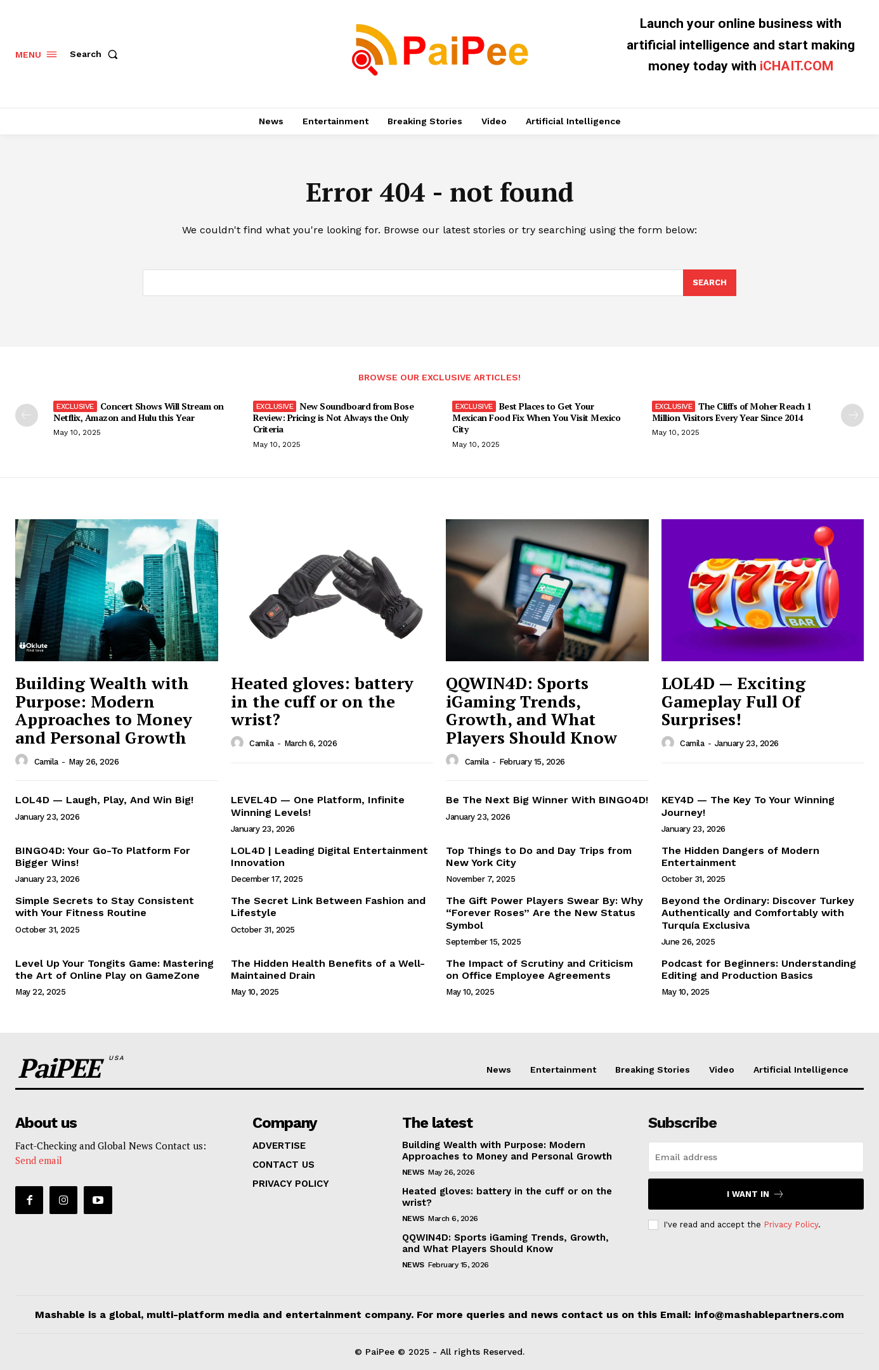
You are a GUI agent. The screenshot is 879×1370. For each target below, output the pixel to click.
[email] (756, 1157)
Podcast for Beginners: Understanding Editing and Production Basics (758, 969)
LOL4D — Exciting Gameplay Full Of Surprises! (733, 701)
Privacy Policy (791, 1224)
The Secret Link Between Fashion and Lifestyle (328, 907)
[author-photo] (23, 761)
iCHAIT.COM (796, 66)
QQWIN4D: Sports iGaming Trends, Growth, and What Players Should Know (531, 711)
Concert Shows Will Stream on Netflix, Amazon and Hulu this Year (138, 411)
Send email (38, 1160)
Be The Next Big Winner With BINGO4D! (547, 800)
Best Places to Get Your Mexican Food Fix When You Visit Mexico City (536, 417)
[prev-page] (26, 415)
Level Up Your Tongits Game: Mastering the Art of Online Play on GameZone (114, 969)
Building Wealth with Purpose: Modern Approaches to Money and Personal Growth (103, 711)
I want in (756, 1194)
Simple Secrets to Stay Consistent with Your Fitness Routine (104, 907)
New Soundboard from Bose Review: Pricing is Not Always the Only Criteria (333, 417)
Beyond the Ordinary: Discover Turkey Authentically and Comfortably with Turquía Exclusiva (757, 913)
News (413, 1172)
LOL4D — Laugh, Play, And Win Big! (104, 800)
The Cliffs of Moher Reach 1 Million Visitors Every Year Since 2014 (732, 411)
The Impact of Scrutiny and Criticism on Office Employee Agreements (539, 969)
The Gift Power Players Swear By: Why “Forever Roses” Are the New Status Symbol (544, 913)
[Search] (709, 283)
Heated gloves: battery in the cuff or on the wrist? (322, 701)
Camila (46, 761)
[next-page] (852, 415)
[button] (96, 54)
